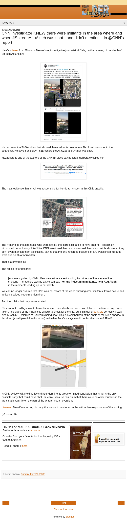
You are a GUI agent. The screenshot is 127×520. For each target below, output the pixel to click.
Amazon (35, 430)
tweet (15, 50)
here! (25, 446)
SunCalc (98, 311)
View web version (63, 509)
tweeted (8, 407)
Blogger (70, 516)
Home (63, 503)
